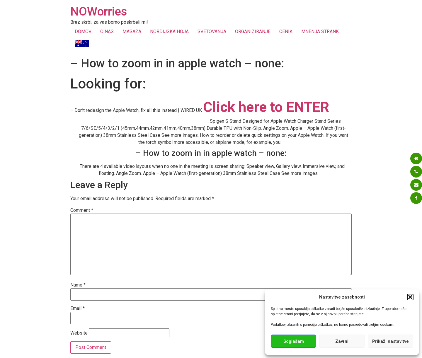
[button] (410, 297)
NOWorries (98, 11)
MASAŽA (131, 31)
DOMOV (83, 31)
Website (79, 333)
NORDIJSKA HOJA (169, 31)
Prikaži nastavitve (390, 341)
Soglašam (293, 341)
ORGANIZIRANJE (252, 31)
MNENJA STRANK (320, 31)
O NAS (107, 31)
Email (77, 308)
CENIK (285, 31)
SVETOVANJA (212, 31)
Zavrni (341, 341)
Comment (81, 210)
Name (78, 285)
